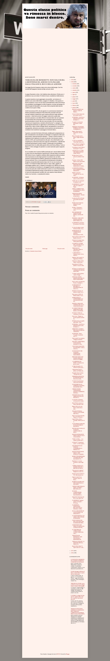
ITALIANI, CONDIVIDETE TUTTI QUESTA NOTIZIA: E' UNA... (78, 343)
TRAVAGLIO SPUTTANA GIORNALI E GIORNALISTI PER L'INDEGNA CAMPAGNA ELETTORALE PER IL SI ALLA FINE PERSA (78, 611)
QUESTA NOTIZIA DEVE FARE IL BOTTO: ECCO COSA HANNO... (78, 436)
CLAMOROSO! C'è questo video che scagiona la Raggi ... (78, 185)
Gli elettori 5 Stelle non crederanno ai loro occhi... (78, 313)
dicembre (74, 83)
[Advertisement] (38, 39)
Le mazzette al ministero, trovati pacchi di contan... (78, 400)
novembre (74, 85)
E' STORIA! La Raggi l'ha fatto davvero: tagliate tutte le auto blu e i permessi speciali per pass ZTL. (77, 597)
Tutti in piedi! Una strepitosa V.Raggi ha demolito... (78, 339)
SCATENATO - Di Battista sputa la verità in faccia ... (78, 178)
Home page (44, 248)
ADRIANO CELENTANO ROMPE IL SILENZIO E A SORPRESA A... (78, 128)
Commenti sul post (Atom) (35, 251)
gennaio (74, 107)
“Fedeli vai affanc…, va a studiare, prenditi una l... (78, 439)
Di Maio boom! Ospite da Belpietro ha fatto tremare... (77, 204)
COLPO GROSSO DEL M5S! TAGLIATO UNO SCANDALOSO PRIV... (78, 522)
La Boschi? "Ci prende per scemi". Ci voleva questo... (78, 443)
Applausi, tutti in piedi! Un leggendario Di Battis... (78, 258)
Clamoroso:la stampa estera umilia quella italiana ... (78, 241)
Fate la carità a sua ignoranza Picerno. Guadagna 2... (78, 282)
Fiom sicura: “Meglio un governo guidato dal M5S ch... (78, 317)
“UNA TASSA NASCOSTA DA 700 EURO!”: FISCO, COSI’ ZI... (78, 348)
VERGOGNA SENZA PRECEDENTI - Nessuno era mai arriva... (78, 195)
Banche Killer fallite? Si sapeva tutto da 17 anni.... (78, 547)
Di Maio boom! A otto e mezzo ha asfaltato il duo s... (78, 157)
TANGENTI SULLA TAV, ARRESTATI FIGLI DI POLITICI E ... (77, 396)
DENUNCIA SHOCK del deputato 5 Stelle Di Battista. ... (77, 111)
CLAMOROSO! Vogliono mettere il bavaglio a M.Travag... (77, 502)
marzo (73, 103)
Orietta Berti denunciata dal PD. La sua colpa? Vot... (78, 497)
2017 (72, 550)
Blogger (67, 654)
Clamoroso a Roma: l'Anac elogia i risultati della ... (78, 261)
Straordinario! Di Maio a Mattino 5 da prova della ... (78, 265)
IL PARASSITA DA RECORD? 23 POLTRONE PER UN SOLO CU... (77, 286)
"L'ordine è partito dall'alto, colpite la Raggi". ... (78, 274)
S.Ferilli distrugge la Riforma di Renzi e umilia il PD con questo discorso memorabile (78, 573)
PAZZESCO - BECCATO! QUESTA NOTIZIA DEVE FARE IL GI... (78, 219)
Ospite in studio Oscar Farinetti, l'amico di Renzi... (77, 478)
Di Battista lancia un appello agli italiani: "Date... (78, 321)
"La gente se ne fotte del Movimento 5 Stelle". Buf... (77, 123)
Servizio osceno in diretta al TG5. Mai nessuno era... (78, 474)
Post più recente (29, 248)
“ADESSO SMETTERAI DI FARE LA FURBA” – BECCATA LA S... (78, 488)
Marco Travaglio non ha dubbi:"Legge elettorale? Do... (78, 137)
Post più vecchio (61, 248)
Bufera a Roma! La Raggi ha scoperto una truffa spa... (78, 144)
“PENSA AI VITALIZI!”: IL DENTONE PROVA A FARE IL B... (78, 543)
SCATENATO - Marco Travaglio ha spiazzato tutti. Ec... (77, 335)
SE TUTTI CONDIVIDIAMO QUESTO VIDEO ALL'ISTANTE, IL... (77, 493)
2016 (72, 552)
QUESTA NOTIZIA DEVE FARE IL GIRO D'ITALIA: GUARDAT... (78, 453)
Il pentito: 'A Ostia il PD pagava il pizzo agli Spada (78, 161)
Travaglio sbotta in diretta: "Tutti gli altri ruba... (77, 373)
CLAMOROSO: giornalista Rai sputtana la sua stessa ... (78, 224)
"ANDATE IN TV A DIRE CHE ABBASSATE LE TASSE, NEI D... (78, 152)
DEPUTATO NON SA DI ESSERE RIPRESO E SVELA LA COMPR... (77, 358)
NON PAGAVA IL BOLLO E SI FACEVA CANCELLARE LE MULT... (78, 430)
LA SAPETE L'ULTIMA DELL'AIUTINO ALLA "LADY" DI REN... (78, 245)
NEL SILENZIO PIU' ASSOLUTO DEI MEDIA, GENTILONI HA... (77, 214)
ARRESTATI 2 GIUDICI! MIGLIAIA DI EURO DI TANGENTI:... (78, 330)
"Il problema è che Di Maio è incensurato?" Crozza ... (78, 148)
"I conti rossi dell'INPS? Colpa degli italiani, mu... (78, 141)
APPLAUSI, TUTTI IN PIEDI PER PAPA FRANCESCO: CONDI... (78, 165)
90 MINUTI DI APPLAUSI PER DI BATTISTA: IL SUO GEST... (78, 483)
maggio (74, 98)
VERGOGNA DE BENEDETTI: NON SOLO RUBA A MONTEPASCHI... (77, 537)
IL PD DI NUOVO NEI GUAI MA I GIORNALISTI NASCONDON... (77, 352)
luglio (73, 94)
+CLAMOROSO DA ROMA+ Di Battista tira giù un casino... (78, 363)
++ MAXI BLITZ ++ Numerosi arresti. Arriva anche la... (78, 254)
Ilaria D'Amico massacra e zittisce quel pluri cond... (78, 403)
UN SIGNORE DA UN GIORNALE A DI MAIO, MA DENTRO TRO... (78, 386)
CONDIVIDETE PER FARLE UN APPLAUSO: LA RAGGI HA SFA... (78, 526)
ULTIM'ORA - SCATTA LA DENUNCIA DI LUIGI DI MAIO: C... (78, 119)
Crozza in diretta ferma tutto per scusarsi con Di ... (78, 114)
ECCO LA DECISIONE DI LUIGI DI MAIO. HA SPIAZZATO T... (78, 512)
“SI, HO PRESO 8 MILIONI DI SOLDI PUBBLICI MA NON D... (78, 425)
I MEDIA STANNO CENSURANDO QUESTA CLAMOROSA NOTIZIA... (78, 390)
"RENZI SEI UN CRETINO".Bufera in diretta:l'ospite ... (77, 249)
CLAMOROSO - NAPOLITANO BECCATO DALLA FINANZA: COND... (77, 506)
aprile (73, 101)
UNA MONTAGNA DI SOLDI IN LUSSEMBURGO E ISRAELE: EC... (77, 447)
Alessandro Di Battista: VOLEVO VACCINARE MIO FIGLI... (78, 412)
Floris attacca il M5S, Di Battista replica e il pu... (77, 295)
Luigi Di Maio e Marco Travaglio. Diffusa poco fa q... (78, 420)
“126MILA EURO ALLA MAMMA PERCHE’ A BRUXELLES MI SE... (77, 467)
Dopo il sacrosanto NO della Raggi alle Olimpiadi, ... (78, 416)
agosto (73, 92)
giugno (74, 96)
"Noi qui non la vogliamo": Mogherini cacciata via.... (78, 471)
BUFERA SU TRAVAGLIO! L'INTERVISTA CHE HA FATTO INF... (78, 270)
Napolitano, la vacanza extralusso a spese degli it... (77, 462)
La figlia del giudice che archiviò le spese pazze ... (78, 367)
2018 (72, 81)
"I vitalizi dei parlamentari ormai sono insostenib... (77, 381)
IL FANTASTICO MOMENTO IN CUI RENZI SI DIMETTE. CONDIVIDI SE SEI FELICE (77, 561)
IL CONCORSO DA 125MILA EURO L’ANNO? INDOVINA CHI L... (77, 531)
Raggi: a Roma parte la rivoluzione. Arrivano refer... (77, 133)
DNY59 (58, 654)
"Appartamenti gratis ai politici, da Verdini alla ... (78, 370)
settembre (74, 90)
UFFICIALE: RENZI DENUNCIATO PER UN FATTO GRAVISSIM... (78, 278)
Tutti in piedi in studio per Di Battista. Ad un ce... (78, 237)
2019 (72, 79)
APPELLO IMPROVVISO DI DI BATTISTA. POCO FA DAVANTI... (78, 190)
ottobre (74, 88)
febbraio (74, 105)
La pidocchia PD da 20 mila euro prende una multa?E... (78, 199)
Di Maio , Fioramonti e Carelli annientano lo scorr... (77, 209)
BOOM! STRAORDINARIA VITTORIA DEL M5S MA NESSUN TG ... (78, 458)
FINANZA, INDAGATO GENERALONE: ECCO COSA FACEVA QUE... (78, 305)
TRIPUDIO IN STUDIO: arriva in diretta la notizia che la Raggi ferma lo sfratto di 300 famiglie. (78, 585)
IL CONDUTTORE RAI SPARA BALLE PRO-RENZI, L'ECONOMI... (78, 309)
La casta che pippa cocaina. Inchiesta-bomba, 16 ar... (78, 228)
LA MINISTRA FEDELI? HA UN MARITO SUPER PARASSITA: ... (78, 169)
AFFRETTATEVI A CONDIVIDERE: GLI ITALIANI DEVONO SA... (77, 299)
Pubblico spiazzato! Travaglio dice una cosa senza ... (77, 174)
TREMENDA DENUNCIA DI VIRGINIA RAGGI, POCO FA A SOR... (78, 378)
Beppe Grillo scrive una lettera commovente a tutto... (77, 408)
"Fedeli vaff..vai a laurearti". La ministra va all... (78, 181)
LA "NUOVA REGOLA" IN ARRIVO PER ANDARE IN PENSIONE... (78, 517)
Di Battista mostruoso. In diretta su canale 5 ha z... (78, 291)
